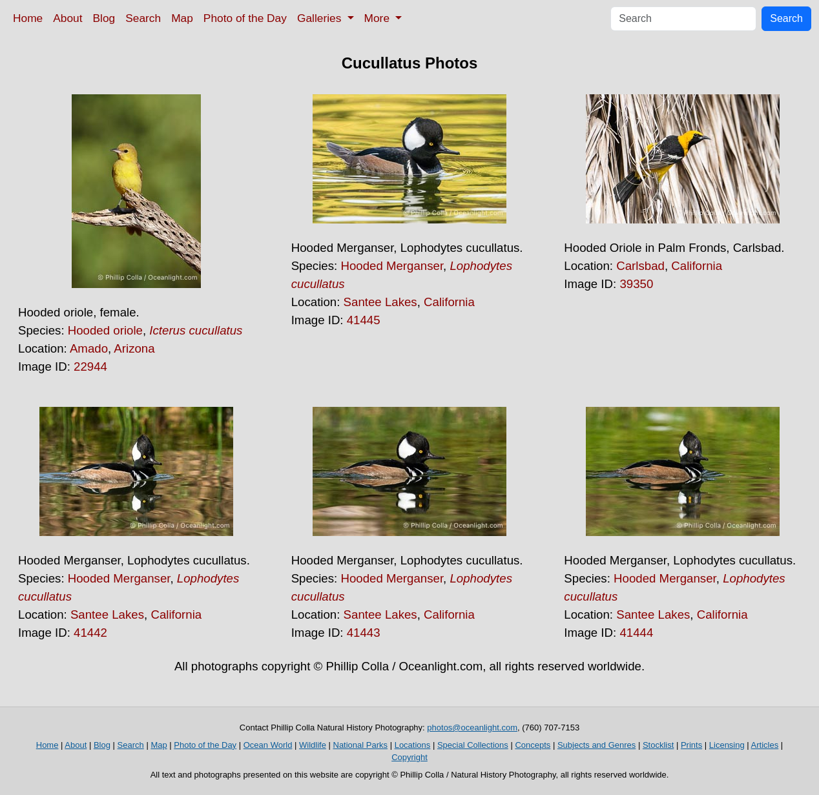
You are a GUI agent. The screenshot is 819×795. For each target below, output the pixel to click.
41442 (90, 632)
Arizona (134, 348)
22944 (90, 366)
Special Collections (472, 745)
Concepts (532, 745)
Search (143, 18)
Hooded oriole (105, 330)
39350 (636, 284)
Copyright (409, 757)
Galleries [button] (320, 18)
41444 (636, 632)
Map (182, 18)
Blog (104, 18)
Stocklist (658, 745)
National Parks (360, 745)
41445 (363, 320)
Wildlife (312, 745)
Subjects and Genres (596, 745)
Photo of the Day (245, 18)
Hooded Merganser (391, 266)
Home (28, 18)
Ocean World (268, 745)
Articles (765, 745)
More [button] (378, 18)
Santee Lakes (380, 302)
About (67, 18)
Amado (89, 348)
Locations (413, 745)
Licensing (727, 745)
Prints (691, 745)
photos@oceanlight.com (472, 727)
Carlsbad (640, 266)
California (449, 302)
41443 (363, 632)
